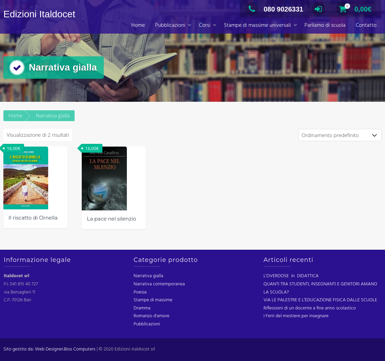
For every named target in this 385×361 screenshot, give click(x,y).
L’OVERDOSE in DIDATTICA (291, 276)
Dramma (142, 308)
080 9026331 (274, 9)
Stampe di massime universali (257, 25)
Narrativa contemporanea (159, 284)
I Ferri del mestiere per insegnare (296, 316)
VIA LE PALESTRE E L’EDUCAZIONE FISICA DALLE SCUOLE (320, 300)
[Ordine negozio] (340, 135)
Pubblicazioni (170, 25)
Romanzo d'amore (152, 316)
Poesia (140, 292)
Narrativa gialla (148, 276)
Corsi (204, 25)
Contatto (366, 25)
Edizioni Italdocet (39, 14)
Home (138, 25)
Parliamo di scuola (325, 25)
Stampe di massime (153, 300)
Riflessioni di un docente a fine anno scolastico (310, 308)
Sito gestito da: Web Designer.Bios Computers (49, 349)
